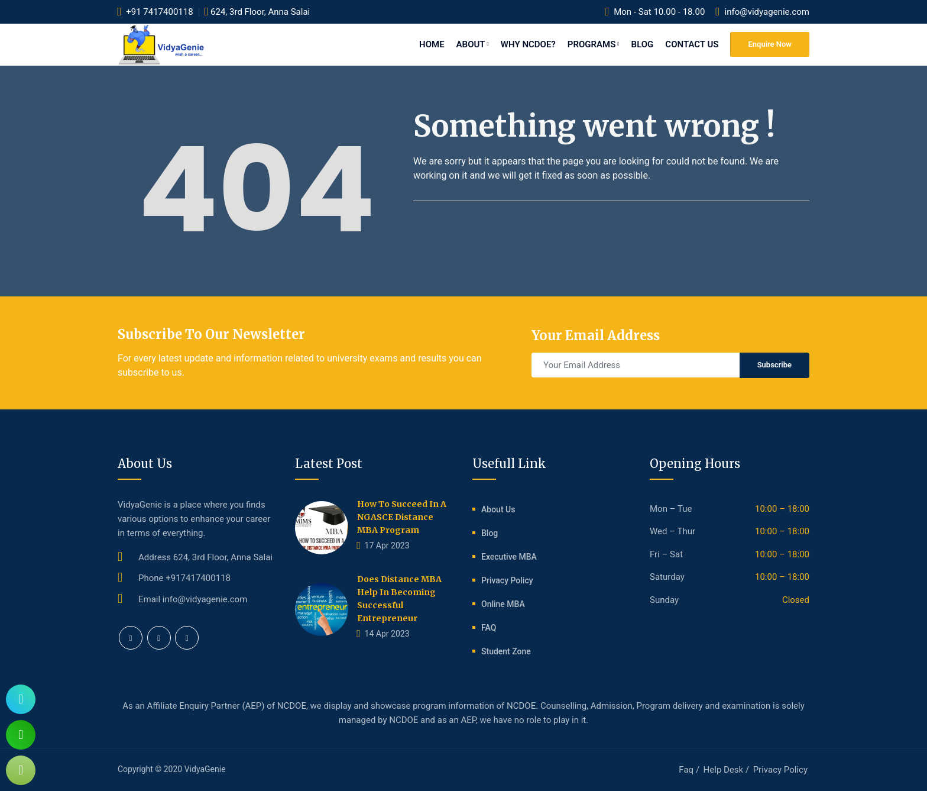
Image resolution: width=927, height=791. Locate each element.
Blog (642, 44)
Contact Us (691, 44)
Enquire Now (770, 44)
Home (432, 44)
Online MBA (503, 604)
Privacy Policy (507, 580)
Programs (594, 44)
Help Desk (724, 769)
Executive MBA (509, 556)
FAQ (488, 627)
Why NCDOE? (528, 44)
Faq (686, 769)
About (472, 44)
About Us (498, 509)
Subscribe (774, 364)
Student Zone (506, 651)
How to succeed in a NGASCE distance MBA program (401, 517)
